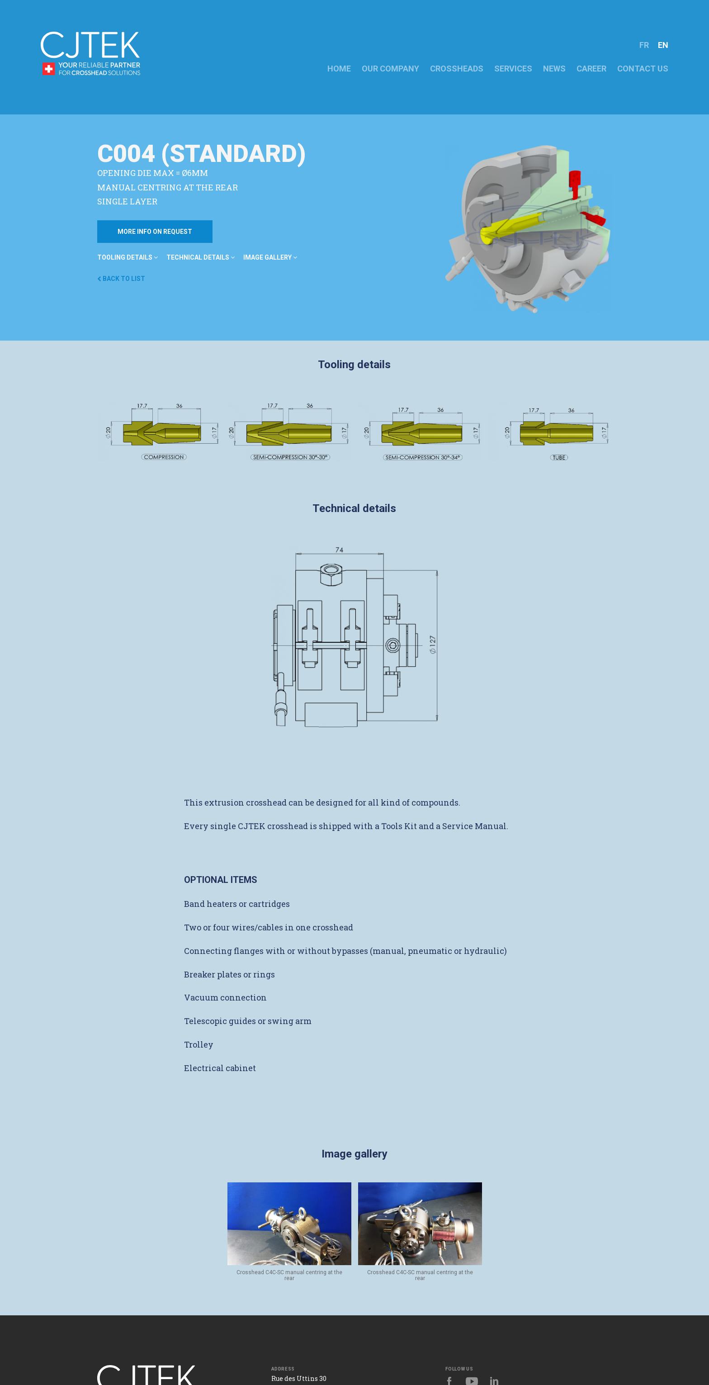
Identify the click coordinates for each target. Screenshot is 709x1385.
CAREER (591, 68)
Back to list (121, 278)
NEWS (554, 68)
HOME (339, 68)
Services (513, 68)
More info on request (155, 231)
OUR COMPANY (390, 68)
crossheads (456, 68)
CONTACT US (642, 68)
